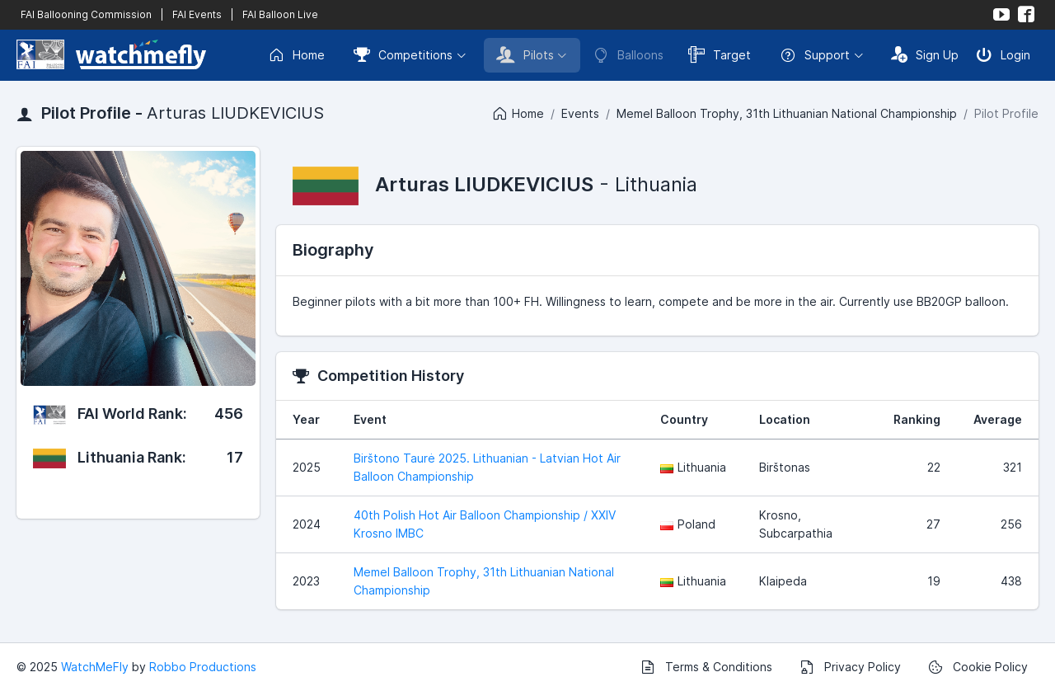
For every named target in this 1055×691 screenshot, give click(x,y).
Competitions (403, 54)
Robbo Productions (202, 667)
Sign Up (925, 54)
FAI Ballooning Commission (86, 14)
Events (580, 113)
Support (815, 55)
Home (296, 55)
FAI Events (197, 14)
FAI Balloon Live (280, 14)
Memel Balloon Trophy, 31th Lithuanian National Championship (787, 113)
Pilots (525, 54)
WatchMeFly (95, 667)
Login (1003, 54)
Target (719, 54)
